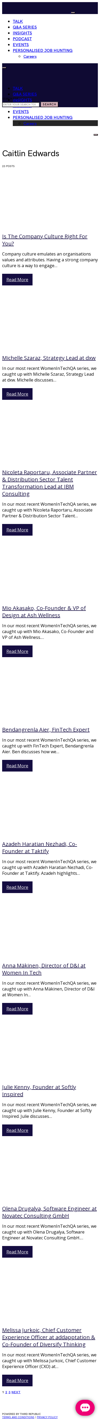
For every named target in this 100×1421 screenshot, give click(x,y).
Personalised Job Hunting (43, 50)
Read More (17, 280)
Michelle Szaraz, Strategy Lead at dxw (49, 357)
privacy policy (47, 1417)
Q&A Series (25, 27)
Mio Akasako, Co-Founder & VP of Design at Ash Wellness (44, 611)
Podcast (22, 39)
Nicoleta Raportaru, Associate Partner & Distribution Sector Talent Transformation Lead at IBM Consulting (49, 483)
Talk (18, 21)
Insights (22, 33)
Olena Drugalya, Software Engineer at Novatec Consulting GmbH (49, 1212)
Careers (30, 56)
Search (49, 104)
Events (21, 44)
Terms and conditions (18, 1417)
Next (16, 1392)
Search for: (10, 98)
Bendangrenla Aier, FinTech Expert (46, 729)
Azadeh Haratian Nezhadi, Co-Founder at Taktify (39, 847)
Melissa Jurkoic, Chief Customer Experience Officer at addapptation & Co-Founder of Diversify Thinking (48, 1337)
